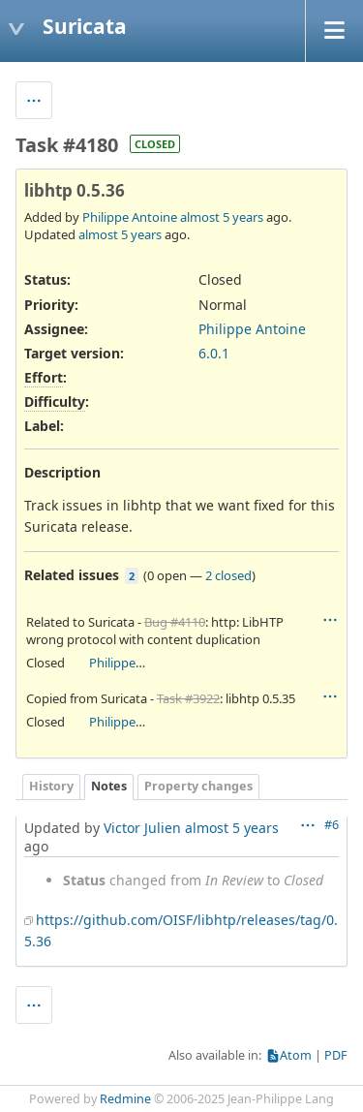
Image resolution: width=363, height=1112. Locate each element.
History (51, 786)
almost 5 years (221, 217)
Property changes (198, 786)
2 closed (228, 575)
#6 (331, 825)
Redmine (125, 1099)
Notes (109, 786)
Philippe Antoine (129, 217)
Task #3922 (188, 698)
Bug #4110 (174, 622)
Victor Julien (142, 828)
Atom (296, 1055)
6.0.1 (213, 353)
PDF (336, 1055)
